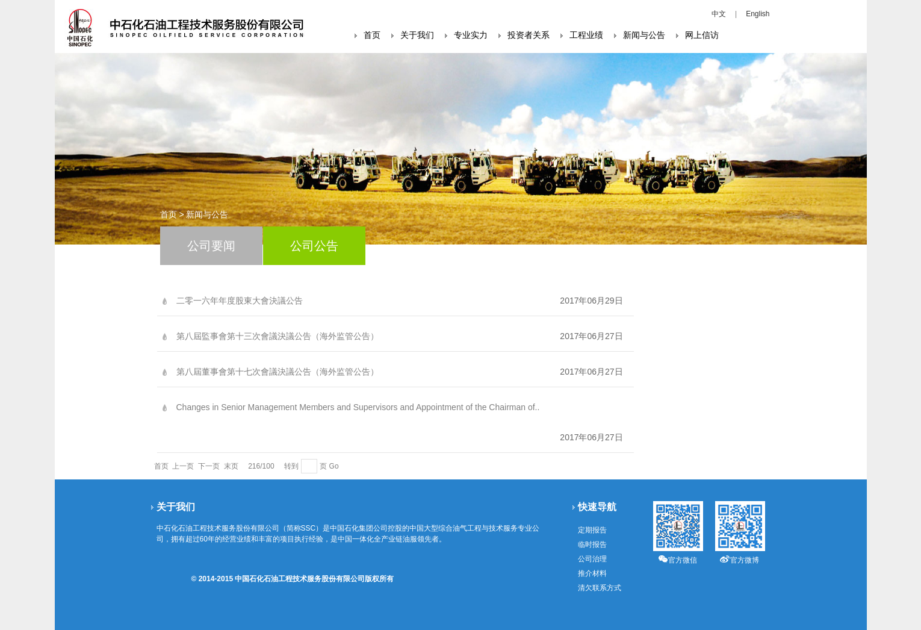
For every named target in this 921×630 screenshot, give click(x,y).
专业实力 (471, 35)
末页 (231, 466)
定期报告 (592, 530)
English (757, 14)
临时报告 (592, 544)
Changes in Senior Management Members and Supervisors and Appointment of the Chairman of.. (358, 407)
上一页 (183, 466)
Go (334, 466)
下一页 (209, 466)
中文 (719, 14)
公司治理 (592, 559)
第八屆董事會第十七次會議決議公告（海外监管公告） (277, 371)
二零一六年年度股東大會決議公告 (239, 300)
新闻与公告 (644, 35)
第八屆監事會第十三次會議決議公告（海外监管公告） (277, 336)
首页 (372, 35)
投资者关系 (528, 35)
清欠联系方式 (599, 588)
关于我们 (417, 35)
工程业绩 (586, 35)
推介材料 (592, 573)
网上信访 (702, 35)
